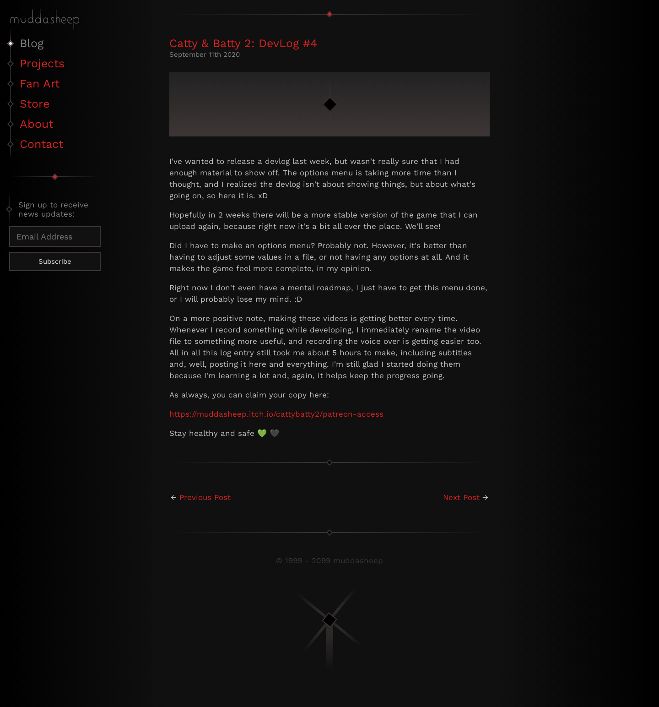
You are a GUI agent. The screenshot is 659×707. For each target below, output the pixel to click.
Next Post (461, 497)
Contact (41, 144)
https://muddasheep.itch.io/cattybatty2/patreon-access (276, 414)
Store (34, 103)
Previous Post (205, 497)
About (36, 124)
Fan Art (39, 83)
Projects (42, 63)
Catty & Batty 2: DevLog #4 (243, 43)
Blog (31, 43)
